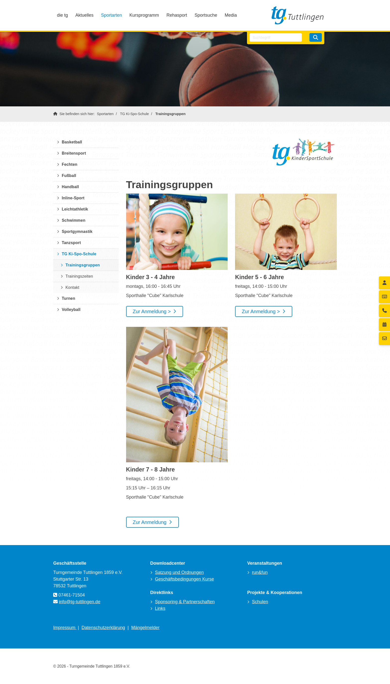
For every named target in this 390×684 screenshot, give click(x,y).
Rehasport (176, 15)
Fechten (69, 164)
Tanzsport (71, 243)
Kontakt (72, 287)
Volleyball (71, 309)
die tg (62, 15)
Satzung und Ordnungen (179, 572)
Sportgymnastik (77, 231)
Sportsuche (206, 15)
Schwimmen (73, 220)
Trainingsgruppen (170, 114)
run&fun (260, 572)
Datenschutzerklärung (103, 627)
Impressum (65, 627)
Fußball (69, 175)
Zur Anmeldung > (152, 311)
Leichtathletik (75, 209)
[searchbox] (275, 37)
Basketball (72, 142)
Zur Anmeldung (150, 522)
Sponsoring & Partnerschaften (185, 601)
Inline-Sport (73, 198)
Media (231, 15)
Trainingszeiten (79, 276)
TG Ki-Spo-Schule (134, 114)
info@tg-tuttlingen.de (79, 601)
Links (160, 608)
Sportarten (111, 15)
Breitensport (74, 153)
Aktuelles (84, 15)
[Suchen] (315, 37)
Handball (70, 187)
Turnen (68, 298)
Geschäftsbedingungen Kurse (184, 579)
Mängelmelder (145, 627)
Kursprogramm (144, 15)
